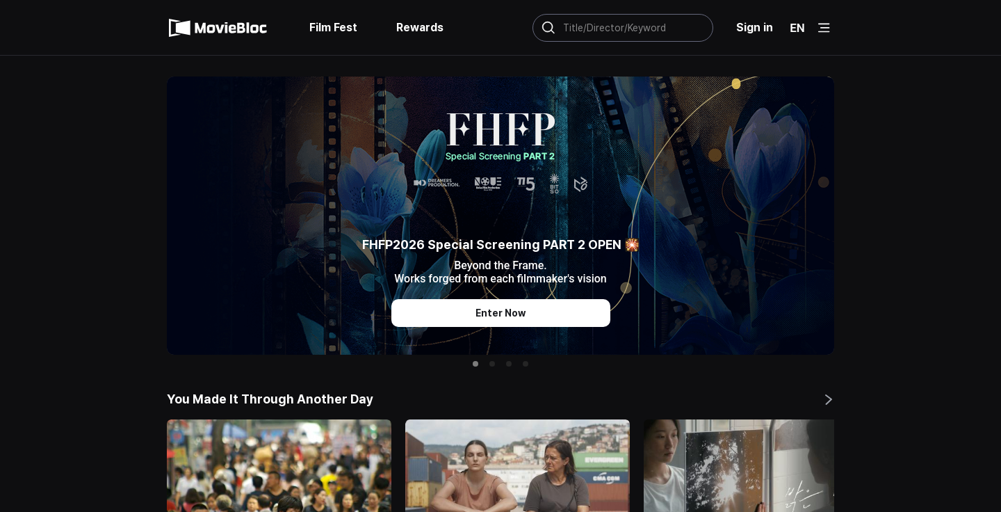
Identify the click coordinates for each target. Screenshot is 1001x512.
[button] (475, 364)
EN (797, 28)
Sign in (754, 27)
